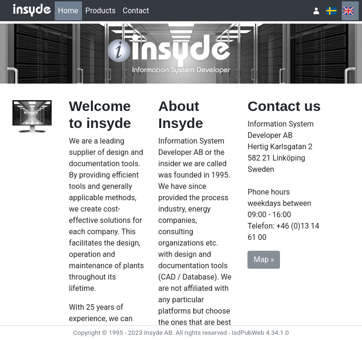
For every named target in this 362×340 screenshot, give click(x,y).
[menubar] (104, 10)
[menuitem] (68, 10)
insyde (32, 10)
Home (68, 10)
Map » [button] (264, 259)
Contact (136, 10)
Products (100, 10)
